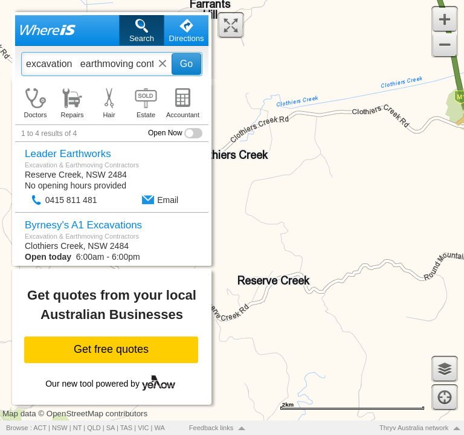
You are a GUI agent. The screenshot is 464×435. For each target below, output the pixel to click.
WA (160, 427)
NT (77, 427)
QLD (94, 427)
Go (186, 64)
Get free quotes (111, 349)
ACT (40, 427)
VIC (143, 427)
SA (110, 427)
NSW (60, 427)
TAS (126, 427)
